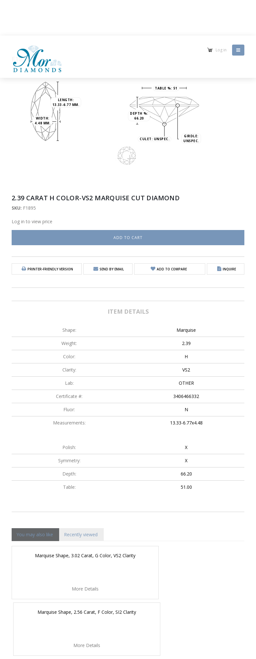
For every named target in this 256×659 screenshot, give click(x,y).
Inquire (229, 269)
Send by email (112, 269)
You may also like (34, 534)
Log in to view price (32, 221)
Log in (221, 50)
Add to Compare (172, 269)
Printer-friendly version (50, 269)
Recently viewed (81, 534)
